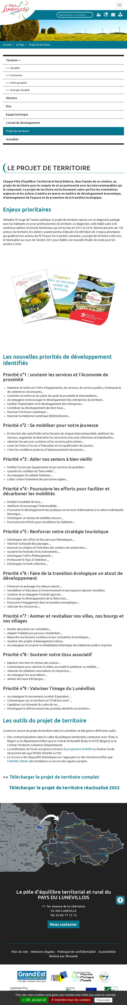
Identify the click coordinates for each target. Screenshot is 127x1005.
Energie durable (20, 90)
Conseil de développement (23, 122)
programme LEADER (79, 749)
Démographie (18, 82)
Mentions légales (43, 951)
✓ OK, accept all (34, 1000)
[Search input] (75, 15)
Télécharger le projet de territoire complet (54, 776)
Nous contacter (63, 924)
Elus (8, 106)
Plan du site (19, 951)
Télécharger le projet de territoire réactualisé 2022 (64, 787)
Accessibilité (107, 951)
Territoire (13, 60)
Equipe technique (17, 114)
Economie (16, 75)
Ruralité (15, 68)
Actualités (12, 139)
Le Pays (20, 44)
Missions (11, 98)
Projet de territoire (17, 131)
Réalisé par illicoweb (63, 956)
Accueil (7, 44)
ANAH (24, 761)
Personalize (103, 1000)
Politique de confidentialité (76, 951)
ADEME (13, 761)
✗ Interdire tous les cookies (70, 1000)
